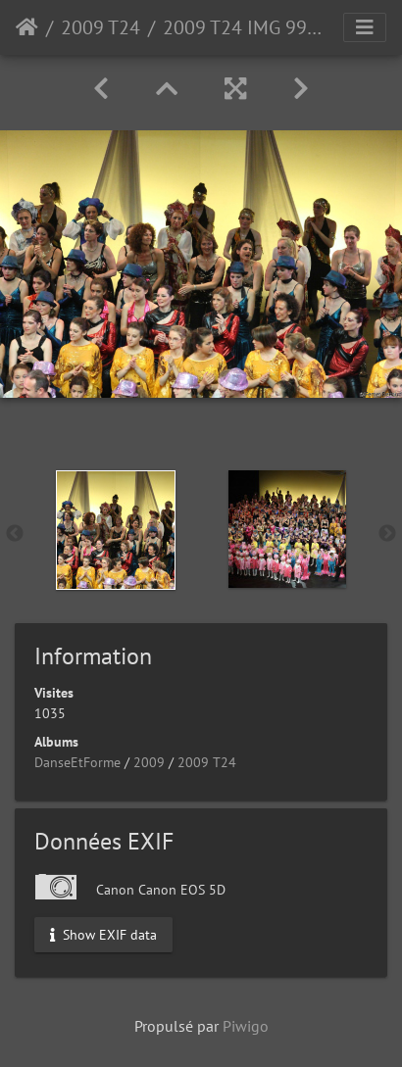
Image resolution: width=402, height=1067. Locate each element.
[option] (115, 530)
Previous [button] (15, 534)
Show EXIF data (103, 934)
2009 (149, 762)
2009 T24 (100, 27)
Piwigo (246, 1026)
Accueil (27, 27)
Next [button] (387, 534)
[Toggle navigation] (364, 27)
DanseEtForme (77, 762)
